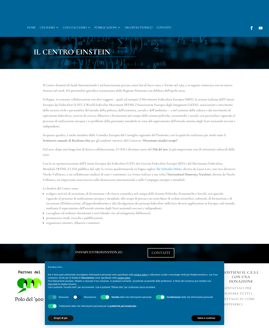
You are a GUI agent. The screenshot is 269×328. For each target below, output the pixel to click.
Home (31, 27)
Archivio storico (138, 27)
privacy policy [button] (141, 274)
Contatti (164, 27)
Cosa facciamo (75, 27)
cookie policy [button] (124, 278)
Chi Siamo (47, 27)
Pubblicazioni (106, 27)
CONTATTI (161, 253)
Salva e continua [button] (206, 318)
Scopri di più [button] (60, 318)
